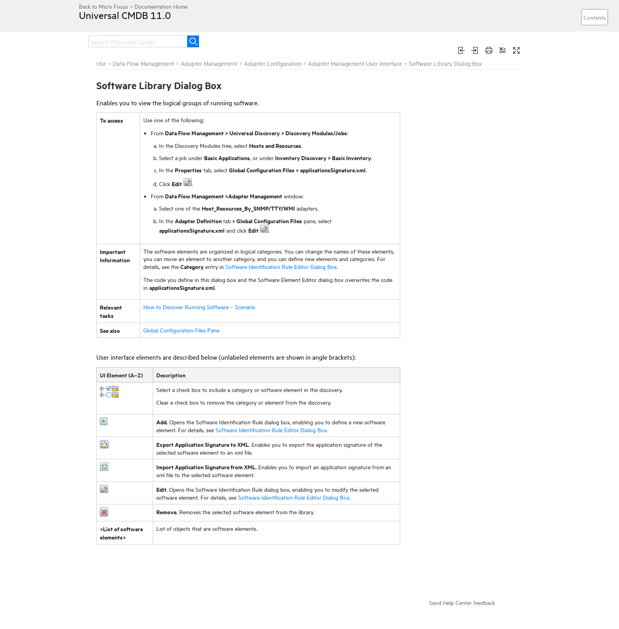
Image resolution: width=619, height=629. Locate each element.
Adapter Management (209, 63)
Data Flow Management (143, 63)
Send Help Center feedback (462, 602)
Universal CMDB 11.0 (125, 15)
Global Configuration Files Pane (181, 330)
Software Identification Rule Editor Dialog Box (281, 266)
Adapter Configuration (272, 63)
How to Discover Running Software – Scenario (199, 306)
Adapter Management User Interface (355, 63)
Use (101, 63)
